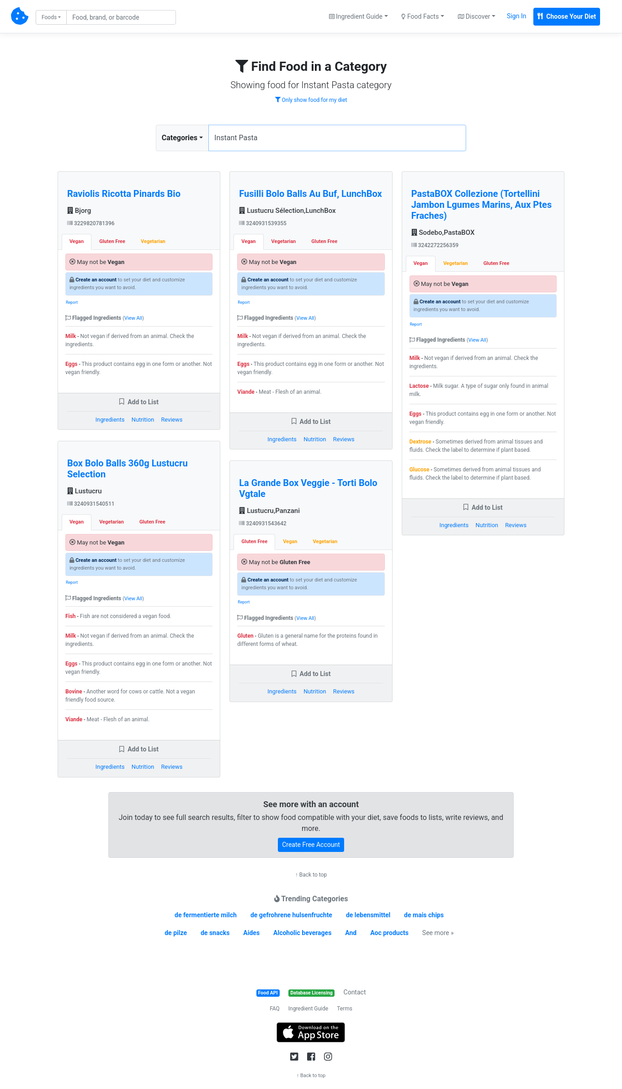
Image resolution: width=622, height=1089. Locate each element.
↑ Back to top (311, 875)
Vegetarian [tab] (153, 241)
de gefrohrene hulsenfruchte (291, 915)
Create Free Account (311, 844)
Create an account (96, 280)
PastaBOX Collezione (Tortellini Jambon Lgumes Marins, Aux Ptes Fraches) (481, 204)
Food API (268, 993)
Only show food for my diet (311, 100)
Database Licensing (312, 993)
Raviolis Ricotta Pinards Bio (124, 193)
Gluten (245, 636)
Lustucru (84, 491)
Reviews (171, 419)
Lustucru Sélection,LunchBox (287, 210)
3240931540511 (91, 504)
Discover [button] (474, 16)
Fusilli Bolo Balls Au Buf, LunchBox (310, 193)
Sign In (516, 16)
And (350, 932)
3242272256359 (435, 245)
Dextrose (420, 442)
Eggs (71, 364)
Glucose (419, 469)
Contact (355, 992)
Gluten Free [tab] (112, 241)
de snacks (215, 932)
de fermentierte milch (206, 915)
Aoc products (389, 932)
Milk (70, 336)
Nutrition (143, 419)
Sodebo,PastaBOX (443, 232)
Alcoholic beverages (302, 932)
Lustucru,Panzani (269, 511)
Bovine (73, 691)
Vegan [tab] (76, 241)
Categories (179, 137)
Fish (70, 616)
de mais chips (424, 915)
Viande (73, 719)
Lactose (419, 386)
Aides (251, 932)
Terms (344, 1008)
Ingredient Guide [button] (356, 16)
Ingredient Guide (308, 1008)
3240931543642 (263, 523)
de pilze (176, 932)
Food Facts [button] (420, 16)
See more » (438, 932)
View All (133, 318)
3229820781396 (91, 223)
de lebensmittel (368, 915)
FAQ (275, 1008)
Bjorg (79, 210)
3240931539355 (263, 223)
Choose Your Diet (566, 16)
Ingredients (110, 419)
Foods (49, 17)
